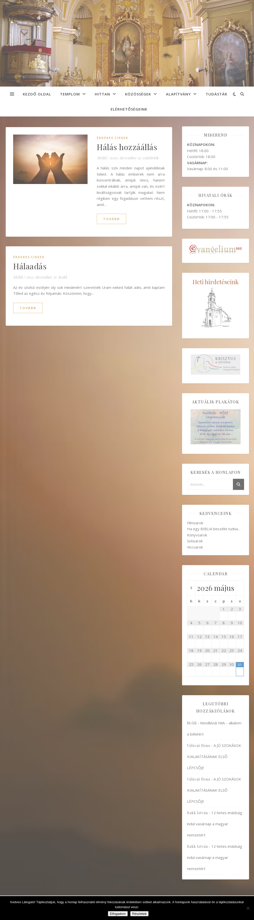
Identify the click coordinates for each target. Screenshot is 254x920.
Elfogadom (118, 914)
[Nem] (247, 908)
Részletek (139, 914)
